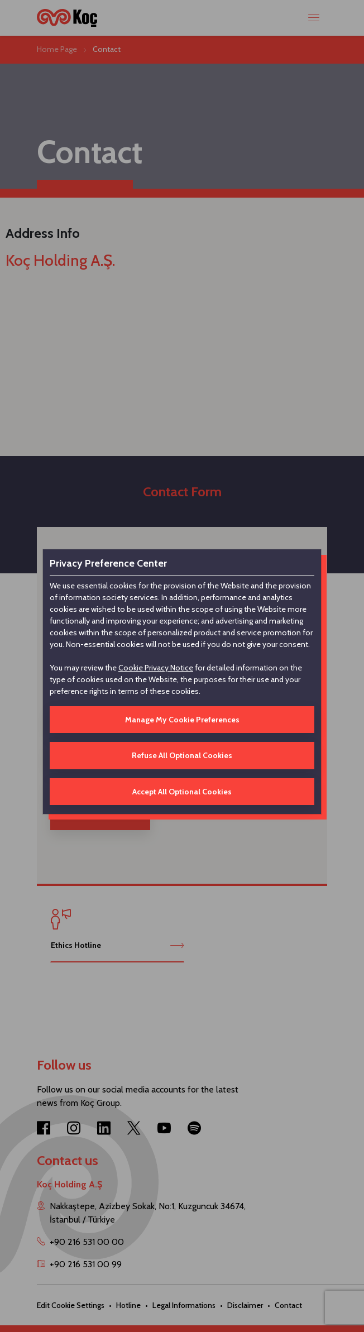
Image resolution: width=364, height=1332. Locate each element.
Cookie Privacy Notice (155, 668)
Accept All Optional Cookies (182, 792)
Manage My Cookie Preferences (182, 720)
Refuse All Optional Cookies (182, 755)
